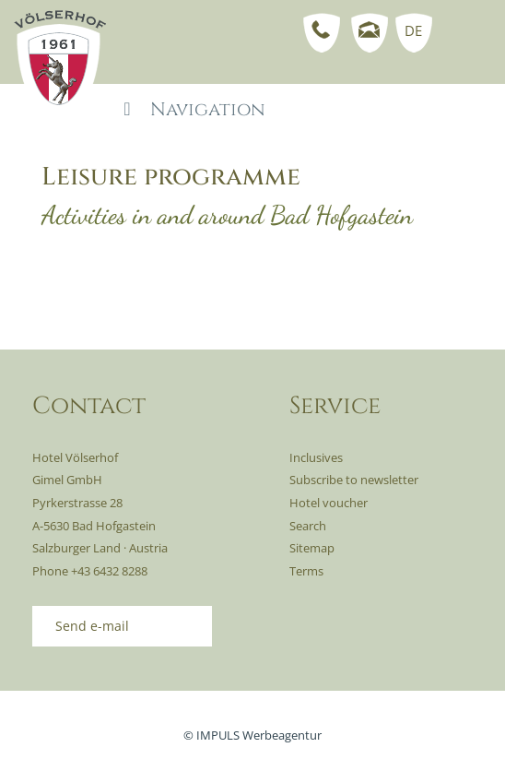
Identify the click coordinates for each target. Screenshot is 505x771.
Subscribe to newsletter (353, 479)
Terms (306, 571)
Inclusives (316, 457)
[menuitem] (409, 30)
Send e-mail (92, 626)
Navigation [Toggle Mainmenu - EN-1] (190, 109)
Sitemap (312, 548)
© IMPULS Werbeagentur (252, 735)
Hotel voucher (328, 502)
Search (307, 525)
